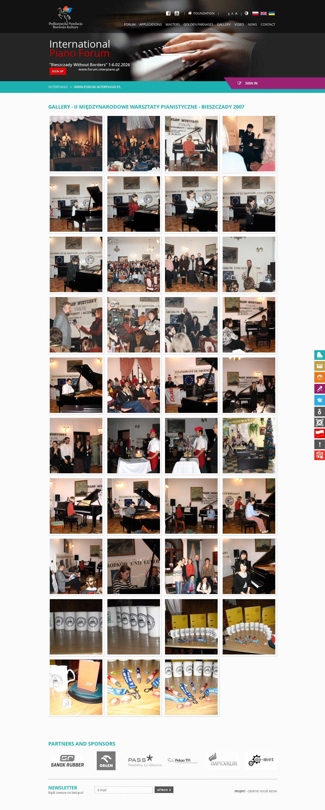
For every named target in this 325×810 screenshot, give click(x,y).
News (252, 24)
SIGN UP (57, 71)
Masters (173, 24)
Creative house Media (262, 791)
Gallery (224, 24)
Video (239, 24)
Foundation (201, 13)
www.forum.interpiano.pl (97, 87)
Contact (268, 24)
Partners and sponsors (81, 743)
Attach (162, 790)
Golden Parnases (198, 24)
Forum (130, 24)
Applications (150, 24)
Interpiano (58, 87)
